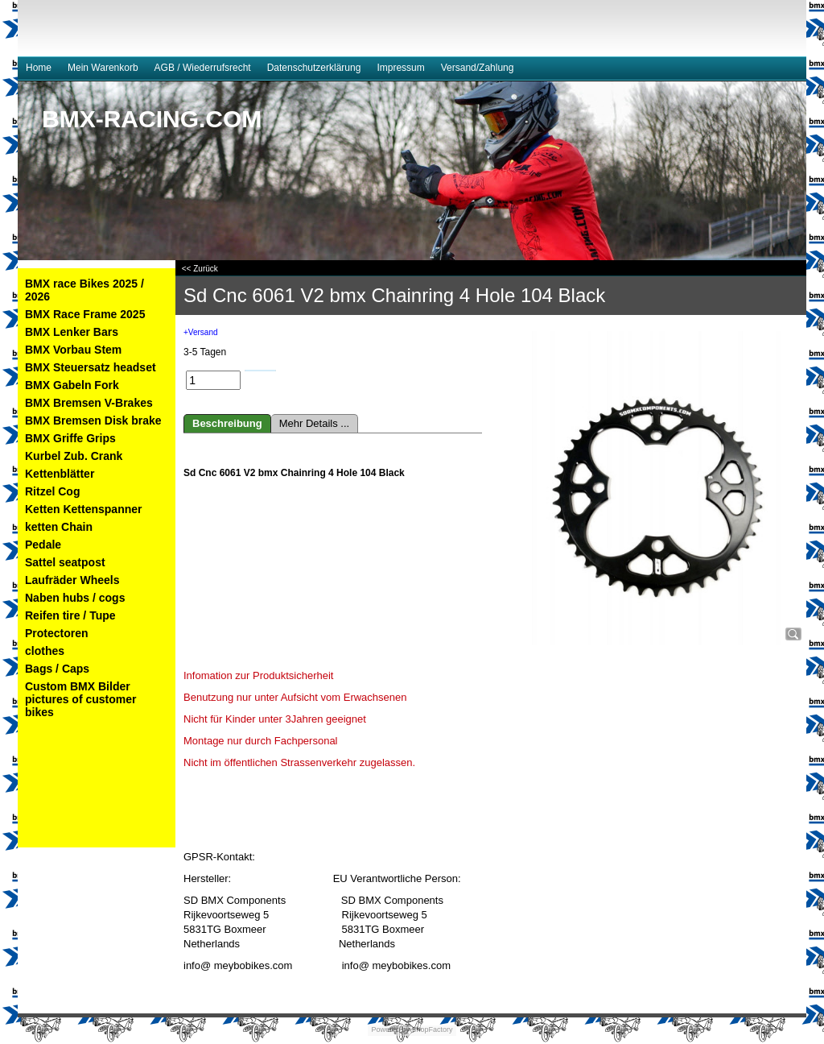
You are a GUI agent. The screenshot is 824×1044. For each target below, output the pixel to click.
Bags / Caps (57, 668)
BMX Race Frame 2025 (85, 314)
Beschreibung (227, 423)
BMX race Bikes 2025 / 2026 (84, 290)
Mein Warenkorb (103, 67)
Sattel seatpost (65, 562)
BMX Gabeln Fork (72, 385)
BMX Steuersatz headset (90, 367)
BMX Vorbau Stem (73, 349)
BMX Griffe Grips (70, 438)
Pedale (43, 544)
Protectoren (57, 633)
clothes (44, 650)
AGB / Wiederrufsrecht (202, 67)
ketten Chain (59, 526)
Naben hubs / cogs (75, 597)
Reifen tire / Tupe (70, 615)
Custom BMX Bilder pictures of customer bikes (80, 699)
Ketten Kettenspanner (83, 509)
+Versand (200, 332)
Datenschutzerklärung (314, 67)
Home (39, 67)
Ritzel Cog (52, 491)
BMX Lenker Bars (71, 331)
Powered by (390, 1029)
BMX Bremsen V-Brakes (89, 402)
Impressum (400, 67)
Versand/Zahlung (477, 67)
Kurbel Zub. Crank (73, 456)
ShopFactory (431, 1029)
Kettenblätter (59, 473)
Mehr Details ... (314, 423)
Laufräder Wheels (72, 580)
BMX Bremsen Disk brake (93, 420)
